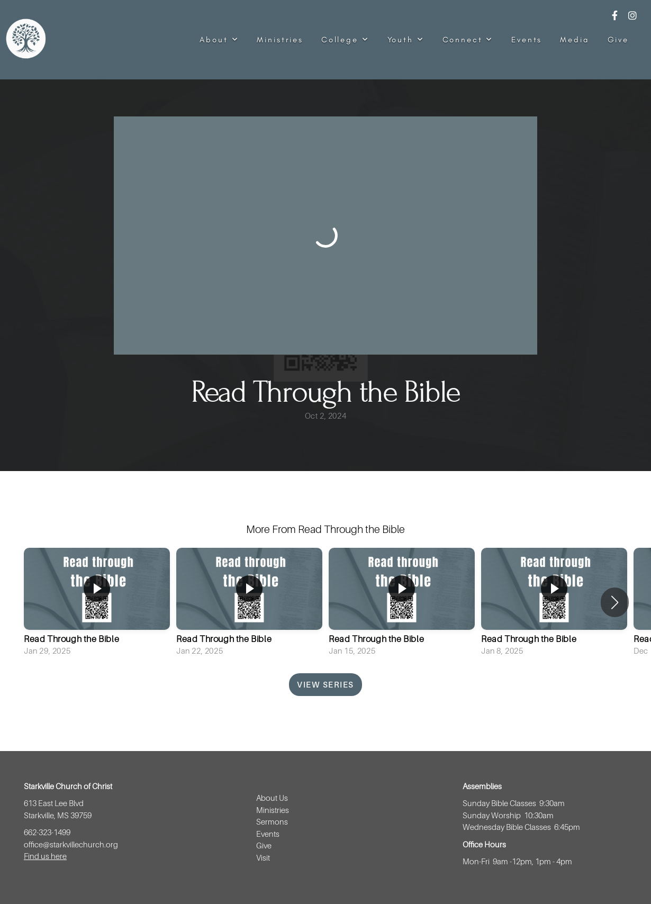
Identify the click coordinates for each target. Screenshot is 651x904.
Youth (405, 39)
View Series (325, 684)
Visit (264, 857)
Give (618, 39)
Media (574, 39)
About (219, 39)
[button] (615, 602)
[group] (97, 603)
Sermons (272, 821)
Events (526, 39)
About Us (272, 797)
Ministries (280, 39)
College (345, 39)
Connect (468, 39)
